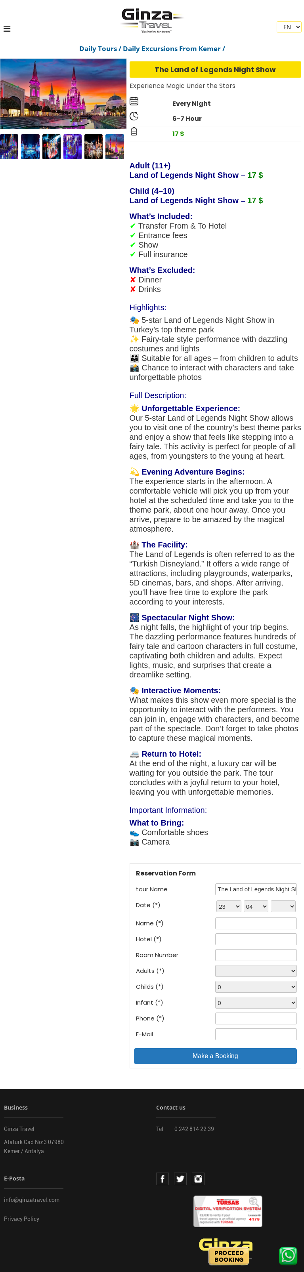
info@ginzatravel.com (31, 1200)
